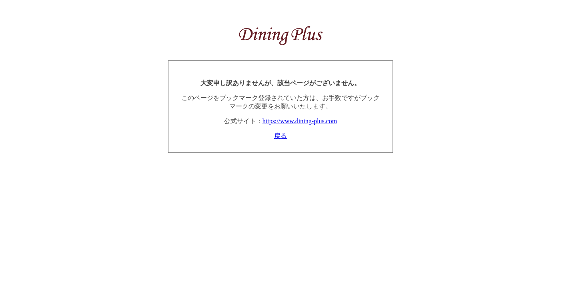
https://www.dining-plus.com (299, 121)
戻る (280, 135)
